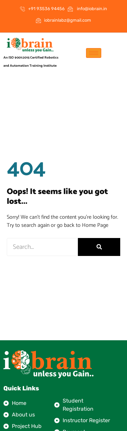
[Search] (99, 247)
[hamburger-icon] (93, 53)
